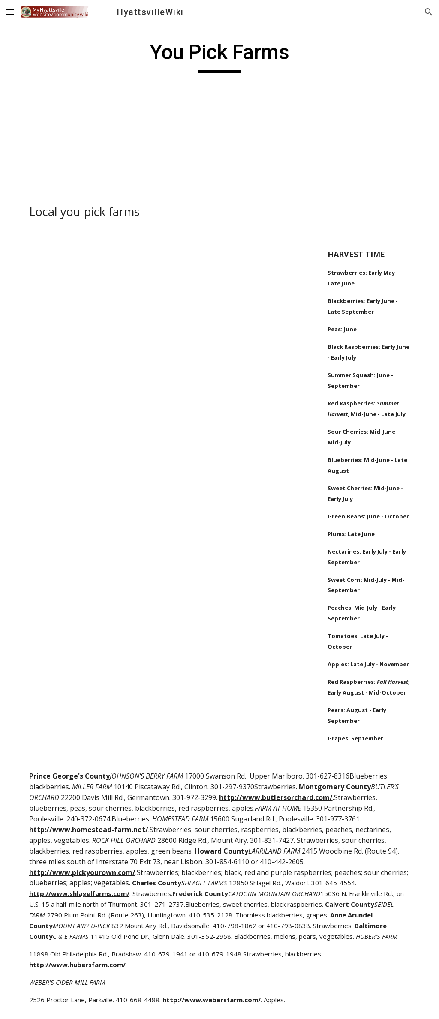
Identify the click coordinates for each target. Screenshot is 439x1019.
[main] (219, 56)
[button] (10, 12)
